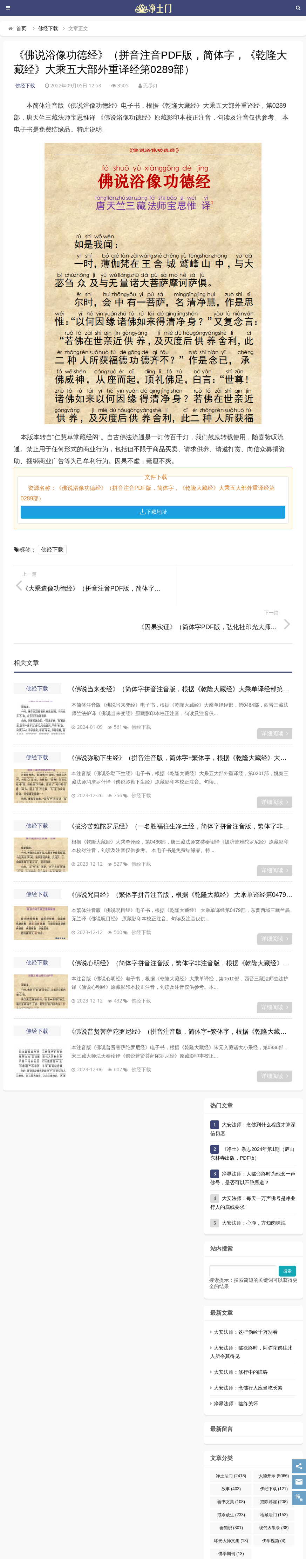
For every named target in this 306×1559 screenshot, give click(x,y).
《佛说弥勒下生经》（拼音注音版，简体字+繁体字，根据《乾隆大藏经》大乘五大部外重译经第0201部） (180, 719)
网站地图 (191, 1541)
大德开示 (274, 1437)
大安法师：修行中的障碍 (241, 1333)
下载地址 (153, 512)
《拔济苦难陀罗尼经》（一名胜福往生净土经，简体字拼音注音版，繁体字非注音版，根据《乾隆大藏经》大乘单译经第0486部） (180, 787)
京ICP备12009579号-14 (159, 1541)
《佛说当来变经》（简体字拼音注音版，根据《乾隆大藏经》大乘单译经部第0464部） (180, 650)
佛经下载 (48, 28)
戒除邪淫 (274, 1463)
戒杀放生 (231, 1476)
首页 (21, 28)
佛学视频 (273, 1502)
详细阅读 (274, 695)
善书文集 (231, 1463)
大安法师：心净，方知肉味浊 (254, 1184)
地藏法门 (274, 1476)
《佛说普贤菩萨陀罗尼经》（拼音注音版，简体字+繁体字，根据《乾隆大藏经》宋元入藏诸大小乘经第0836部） (180, 993)
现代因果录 (274, 1489)
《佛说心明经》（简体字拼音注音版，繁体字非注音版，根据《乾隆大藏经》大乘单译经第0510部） (180, 924)
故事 (231, 1450)
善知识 (231, 1489)
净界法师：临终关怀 (236, 1365)
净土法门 (231, 1437)
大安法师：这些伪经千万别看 (246, 1293)
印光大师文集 (231, 1502)
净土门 (112, 1541)
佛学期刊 (231, 1515)
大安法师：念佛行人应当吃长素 (248, 1349)
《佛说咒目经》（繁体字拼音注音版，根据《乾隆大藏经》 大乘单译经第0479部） (180, 856)
